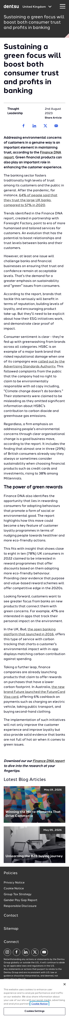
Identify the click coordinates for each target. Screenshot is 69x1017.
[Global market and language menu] (37, 7)
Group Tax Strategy (17, 894)
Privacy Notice (14, 882)
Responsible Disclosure (20, 906)
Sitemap (11, 929)
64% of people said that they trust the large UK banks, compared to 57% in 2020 (30, 200)
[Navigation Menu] (62, 6)
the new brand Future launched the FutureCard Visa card (34, 692)
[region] (34, 998)
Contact (11, 915)
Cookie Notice (14, 888)
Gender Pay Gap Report (20, 900)
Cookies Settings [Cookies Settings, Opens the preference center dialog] (34, 1011)
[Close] (65, 984)
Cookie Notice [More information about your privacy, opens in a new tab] (39, 1004)
